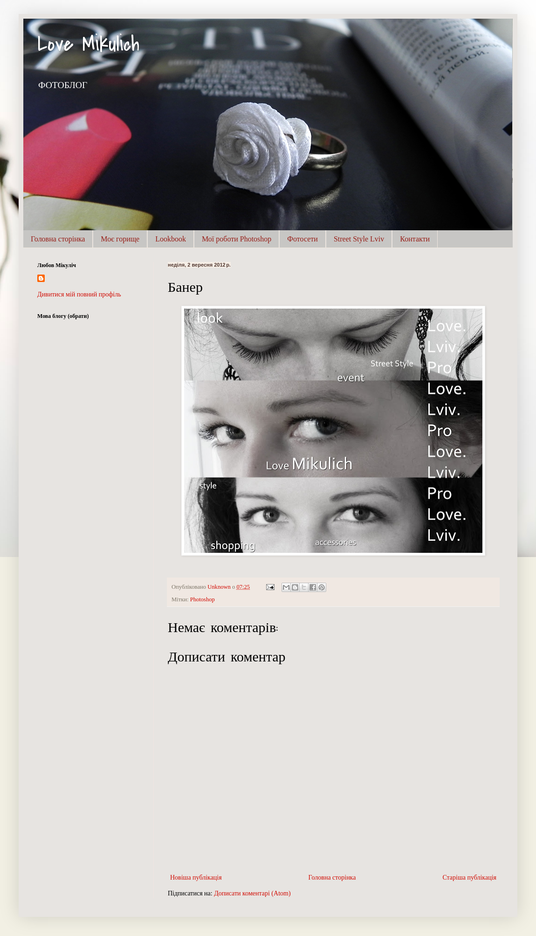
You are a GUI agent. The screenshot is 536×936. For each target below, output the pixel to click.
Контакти (415, 239)
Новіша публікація (196, 877)
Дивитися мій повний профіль (79, 294)
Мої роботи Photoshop (236, 239)
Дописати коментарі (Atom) (252, 893)
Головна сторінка (58, 239)
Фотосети (302, 239)
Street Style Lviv (359, 239)
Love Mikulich (88, 44)
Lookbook (170, 239)
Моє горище (120, 239)
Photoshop (202, 599)
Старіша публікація (469, 877)
